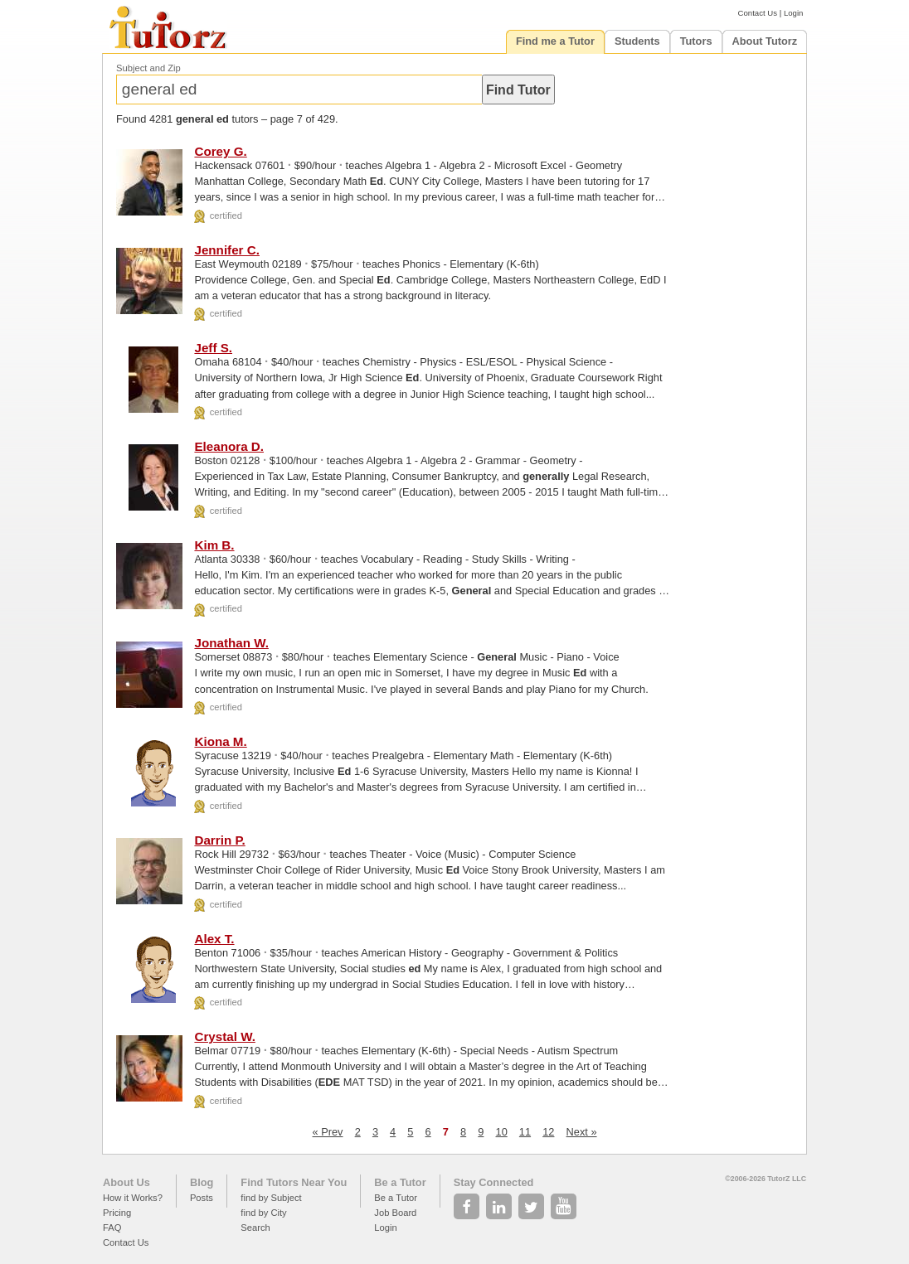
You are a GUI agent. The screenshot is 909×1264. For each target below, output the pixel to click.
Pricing (117, 1213)
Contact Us (757, 12)
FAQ (112, 1228)
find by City (263, 1213)
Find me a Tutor (555, 41)
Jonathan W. (231, 643)
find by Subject (271, 1198)
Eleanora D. (229, 446)
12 (548, 1132)
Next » (581, 1132)
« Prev (328, 1132)
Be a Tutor (399, 1182)
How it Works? (133, 1198)
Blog (201, 1182)
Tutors (696, 41)
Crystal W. (224, 1036)
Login (793, 12)
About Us (126, 1182)
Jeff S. (213, 348)
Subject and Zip (148, 68)
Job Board (395, 1213)
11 (525, 1132)
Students (637, 41)
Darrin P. (219, 840)
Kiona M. (220, 741)
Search (255, 1228)
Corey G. (220, 151)
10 (502, 1132)
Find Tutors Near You (294, 1182)
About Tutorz (765, 41)
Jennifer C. (227, 250)
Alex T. (214, 939)
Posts (201, 1198)
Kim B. (214, 545)
